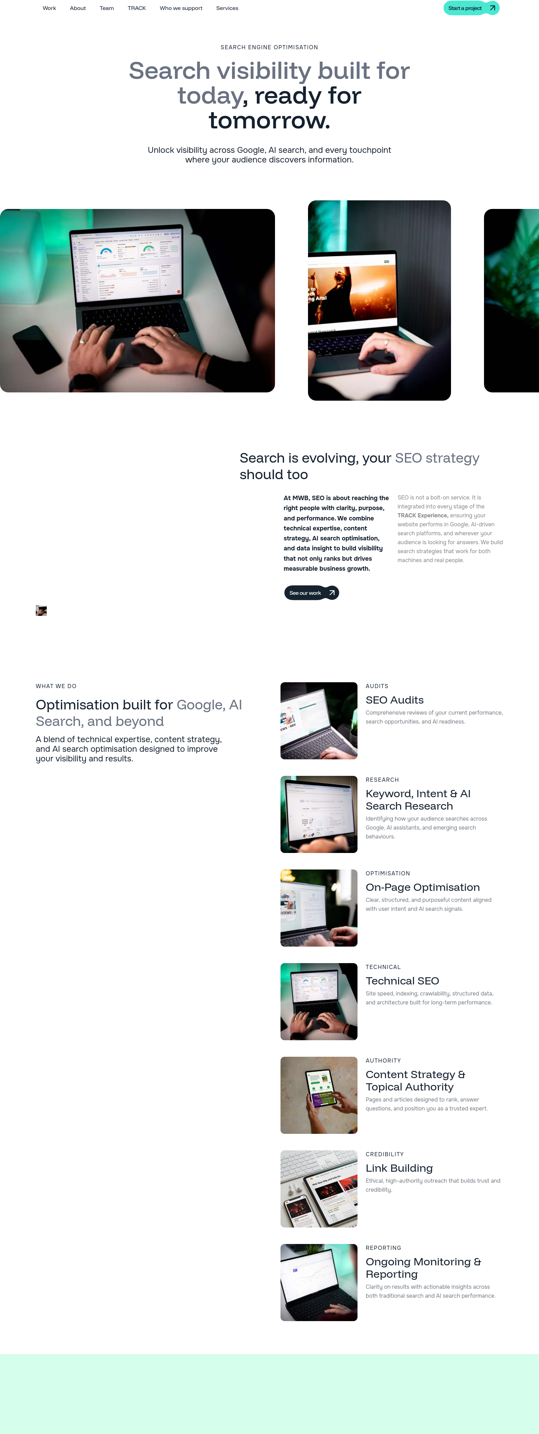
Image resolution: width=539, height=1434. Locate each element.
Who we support (181, 7)
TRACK (137, 7)
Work (49, 7)
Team (107, 7)
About (78, 7)
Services (227, 7)
